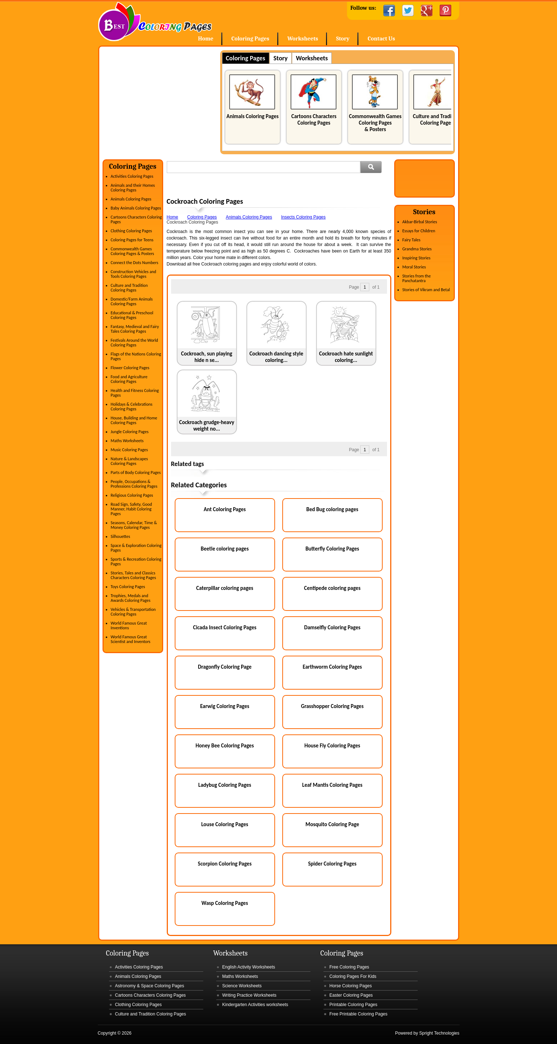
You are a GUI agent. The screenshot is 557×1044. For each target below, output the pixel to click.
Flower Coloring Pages (130, 367)
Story (342, 38)
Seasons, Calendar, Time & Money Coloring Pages (134, 525)
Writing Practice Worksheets (249, 995)
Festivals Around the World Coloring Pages (134, 343)
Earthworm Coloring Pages (332, 667)
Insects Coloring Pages (303, 217)
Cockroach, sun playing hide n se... (206, 356)
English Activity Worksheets (248, 967)
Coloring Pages (250, 38)
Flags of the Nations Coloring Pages (136, 356)
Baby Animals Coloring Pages (136, 208)
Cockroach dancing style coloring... (276, 356)
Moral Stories (414, 266)
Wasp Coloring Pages (224, 903)
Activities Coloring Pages (132, 176)
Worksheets (302, 38)
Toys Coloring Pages (128, 586)
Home (155, 21)
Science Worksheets (242, 985)
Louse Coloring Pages (224, 824)
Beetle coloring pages (225, 548)
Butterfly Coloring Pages (332, 548)
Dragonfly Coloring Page (225, 667)
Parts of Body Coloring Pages (136, 472)
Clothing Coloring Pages (131, 230)
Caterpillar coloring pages (224, 588)
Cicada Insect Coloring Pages (224, 627)
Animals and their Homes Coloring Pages (133, 188)
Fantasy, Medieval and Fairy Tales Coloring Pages (135, 329)
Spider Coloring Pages (332, 863)
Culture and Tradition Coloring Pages (437, 119)
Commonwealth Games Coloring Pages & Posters (375, 123)
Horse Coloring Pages (351, 985)
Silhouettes (120, 536)
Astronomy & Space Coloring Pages (149, 985)
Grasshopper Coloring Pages (332, 706)
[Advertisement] (163, 100)
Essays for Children (418, 230)
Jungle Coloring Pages (130, 431)
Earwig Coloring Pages (224, 706)
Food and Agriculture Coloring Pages (129, 379)
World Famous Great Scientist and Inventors (131, 639)
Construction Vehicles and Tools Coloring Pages (133, 274)
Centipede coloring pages (332, 588)
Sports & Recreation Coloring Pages (136, 561)
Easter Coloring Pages (351, 995)
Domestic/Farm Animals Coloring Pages (132, 301)
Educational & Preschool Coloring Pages (132, 315)
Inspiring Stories (416, 257)
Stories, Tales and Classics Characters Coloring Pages (133, 575)
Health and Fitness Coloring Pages (135, 393)
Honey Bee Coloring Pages (225, 745)
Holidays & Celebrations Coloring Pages (132, 406)
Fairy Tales (411, 239)
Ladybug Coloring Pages (224, 785)
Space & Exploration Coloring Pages (136, 548)
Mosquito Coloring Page (332, 824)
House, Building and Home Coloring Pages (134, 420)
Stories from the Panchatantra (416, 278)
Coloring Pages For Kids (353, 976)
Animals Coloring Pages (252, 116)
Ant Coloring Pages (225, 509)
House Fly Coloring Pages (332, 745)
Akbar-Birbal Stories (419, 221)
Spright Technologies (439, 1033)
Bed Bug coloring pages (332, 509)
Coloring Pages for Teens (132, 239)
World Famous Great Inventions (129, 625)
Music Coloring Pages (129, 449)
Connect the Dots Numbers (134, 262)
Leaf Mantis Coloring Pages (332, 785)
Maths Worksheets (127, 440)
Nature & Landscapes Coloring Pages (129, 461)
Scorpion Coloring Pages (225, 863)
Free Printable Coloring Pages (359, 1014)
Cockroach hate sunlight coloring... (346, 356)
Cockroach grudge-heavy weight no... (206, 425)
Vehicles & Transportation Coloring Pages (133, 612)
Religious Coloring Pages (132, 495)
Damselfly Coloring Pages (332, 627)
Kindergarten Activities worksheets (255, 1004)
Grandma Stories (417, 248)
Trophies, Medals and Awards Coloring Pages (131, 598)
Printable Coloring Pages (354, 1004)
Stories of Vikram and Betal (426, 289)
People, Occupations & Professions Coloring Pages (134, 484)
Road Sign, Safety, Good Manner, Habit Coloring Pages (131, 509)
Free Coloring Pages (349, 967)
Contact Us (381, 38)
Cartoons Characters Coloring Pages (313, 119)
